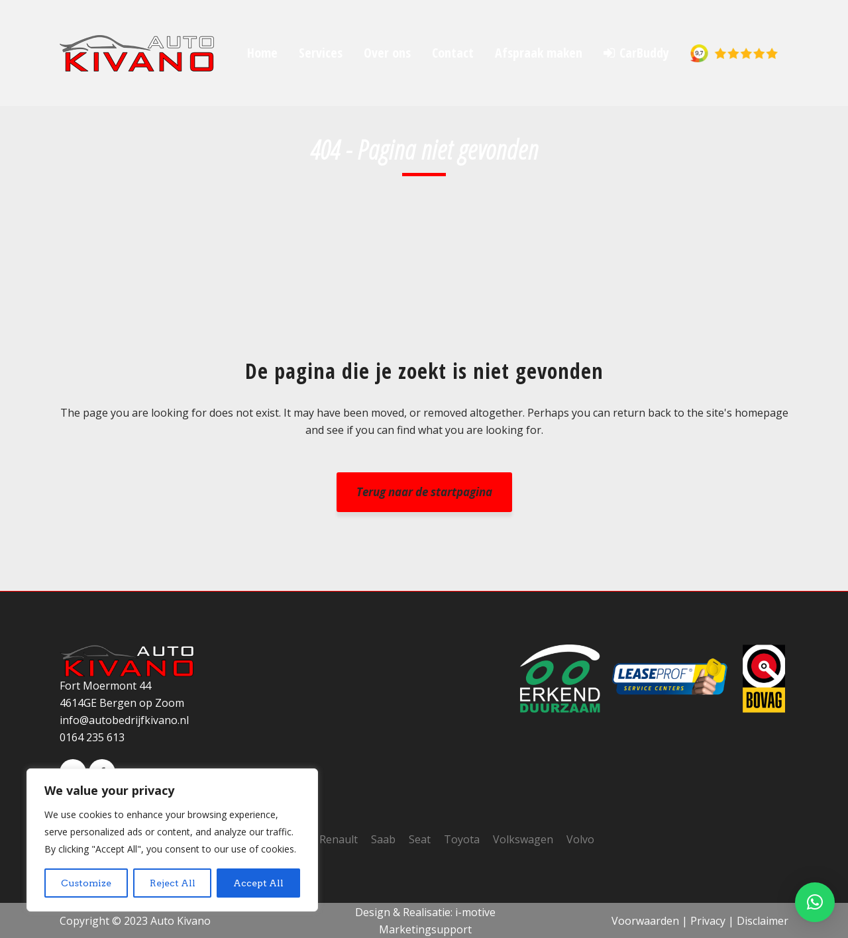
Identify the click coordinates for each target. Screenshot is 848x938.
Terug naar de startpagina (424, 491)
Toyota (462, 839)
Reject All (172, 883)
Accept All (258, 883)
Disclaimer (762, 920)
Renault (338, 839)
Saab (383, 839)
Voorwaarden (645, 920)
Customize (86, 883)
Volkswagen (523, 839)
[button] (815, 902)
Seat (420, 839)
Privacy (707, 920)
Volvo (580, 839)
